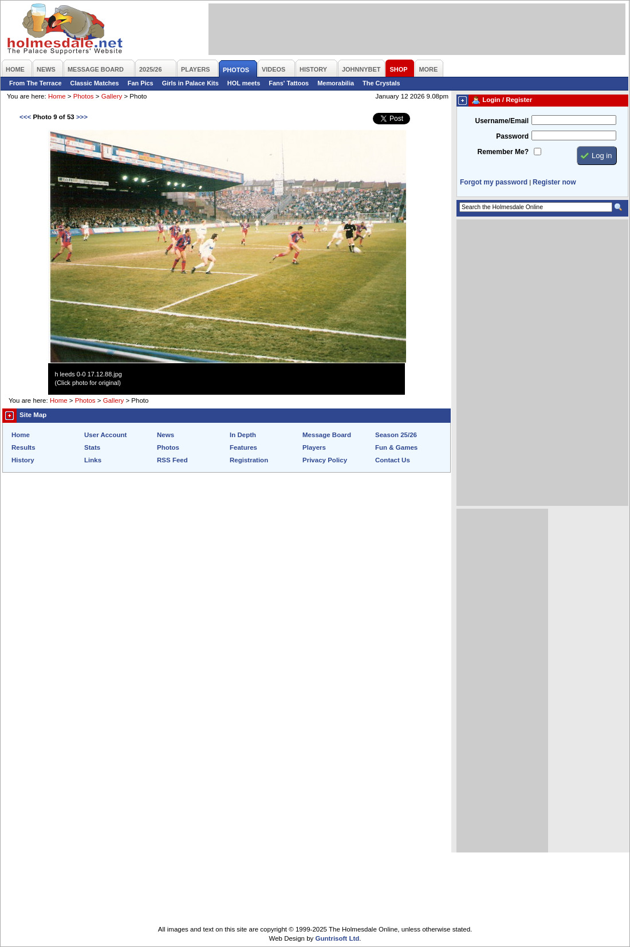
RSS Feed (172, 460)
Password (512, 136)
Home (57, 96)
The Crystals (381, 83)
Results (23, 447)
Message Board (326, 434)
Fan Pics (140, 83)
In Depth (243, 434)
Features (243, 447)
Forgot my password (493, 182)
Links (92, 460)
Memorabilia (335, 83)
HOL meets (244, 83)
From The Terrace (35, 83)
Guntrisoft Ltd (338, 938)
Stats (92, 447)
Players (314, 447)
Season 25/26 (396, 434)
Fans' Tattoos (289, 83)
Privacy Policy (324, 460)
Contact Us (392, 460)
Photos (83, 96)
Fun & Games (396, 447)
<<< (25, 116)
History (22, 460)
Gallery (111, 96)
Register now (554, 182)
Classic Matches (94, 83)
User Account (105, 434)
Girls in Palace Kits (190, 83)
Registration (249, 460)
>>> (82, 116)
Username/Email (502, 121)
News (165, 434)
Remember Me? (503, 152)
